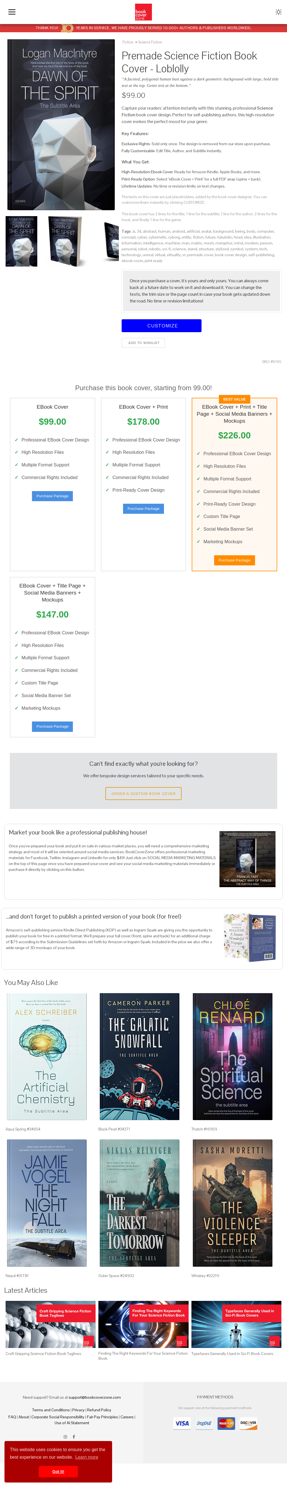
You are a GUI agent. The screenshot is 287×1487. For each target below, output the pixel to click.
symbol (236, 248)
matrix (196, 243)
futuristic (224, 237)
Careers (127, 1440)
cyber (142, 237)
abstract (149, 231)
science (179, 248)
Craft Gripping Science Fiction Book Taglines (43, 1377)
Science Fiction (150, 42)
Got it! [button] (58, 1471)
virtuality (174, 254)
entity (186, 237)
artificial (193, 231)
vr (184, 254)
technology (131, 254)
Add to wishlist (143, 343)
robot (142, 248)
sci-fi (166, 248)
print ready (154, 260)
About (23, 1440)
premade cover (200, 254)
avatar (206, 231)
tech (263, 248)
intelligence (153, 243)
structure (206, 248)
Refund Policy (99, 1433)
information (132, 243)
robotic (155, 248)
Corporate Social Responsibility (57, 1440)
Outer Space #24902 (116, 1299)
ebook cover (132, 260)
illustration (261, 237)
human (164, 231)
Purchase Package (52, 506)
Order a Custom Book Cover (143, 817)
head (238, 237)
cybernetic (157, 237)
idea (247, 237)
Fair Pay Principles (102, 1440)
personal (129, 248)
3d (139, 231)
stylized (222, 248)
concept (129, 237)
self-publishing (261, 254)
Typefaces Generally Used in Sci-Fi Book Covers (232, 1377)
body (251, 231)
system (251, 248)
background (223, 231)
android (178, 231)
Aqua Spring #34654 (23, 1152)
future (210, 237)
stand (192, 248)
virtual (160, 254)
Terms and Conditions (51, 1433)
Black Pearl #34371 (114, 1152)
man (185, 243)
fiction (198, 237)
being (240, 231)
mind (238, 243)
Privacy (78, 1433)
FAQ (12, 1440)
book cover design (231, 254)
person (266, 243)
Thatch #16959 (204, 1152)
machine (172, 243)
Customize (161, 326)
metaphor (224, 243)
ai (133, 231)
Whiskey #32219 (205, 1299)
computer (265, 231)
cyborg (174, 237)
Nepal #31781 (17, 1299)
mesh (209, 243)
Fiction (127, 42)
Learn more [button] (86, 1457)
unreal (148, 254)
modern (251, 243)
